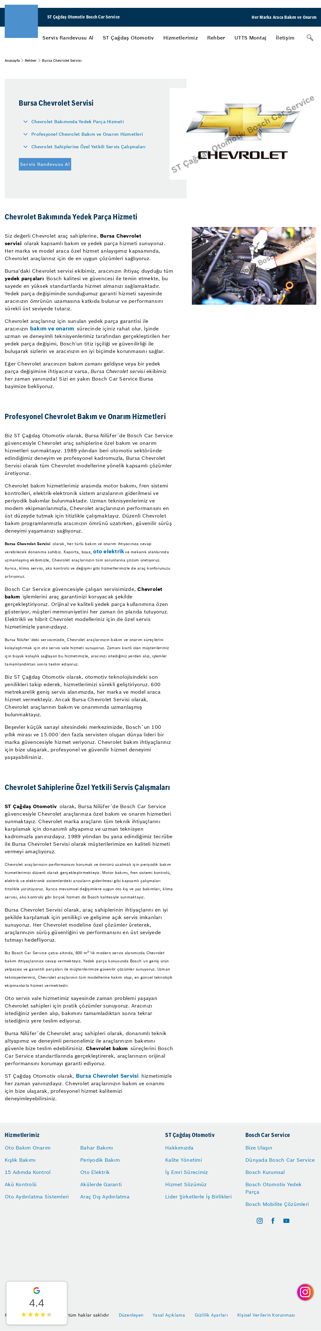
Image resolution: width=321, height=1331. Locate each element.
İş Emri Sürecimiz (186, 1172)
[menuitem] (68, 38)
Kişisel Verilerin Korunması (266, 1315)
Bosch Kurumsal (265, 1172)
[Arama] (310, 37)
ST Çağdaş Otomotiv (128, 37)
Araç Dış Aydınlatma (104, 1196)
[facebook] (272, 1220)
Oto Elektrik (95, 1172)
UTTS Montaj (250, 37)
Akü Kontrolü (21, 1184)
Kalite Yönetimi (183, 1160)
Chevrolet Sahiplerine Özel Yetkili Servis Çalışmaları (88, 147)
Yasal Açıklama (169, 1315)
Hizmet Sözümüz (186, 1184)
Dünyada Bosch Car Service (280, 1160)
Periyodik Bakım (100, 1160)
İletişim (285, 37)
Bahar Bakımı (96, 1147)
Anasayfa (12, 60)
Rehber (216, 37)
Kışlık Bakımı (20, 1160)
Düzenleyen (131, 1315)
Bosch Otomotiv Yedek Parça (273, 1188)
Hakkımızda (179, 1147)
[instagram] (259, 1220)
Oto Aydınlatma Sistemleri (37, 1196)
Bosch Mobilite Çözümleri (277, 1204)
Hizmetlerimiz (180, 37)
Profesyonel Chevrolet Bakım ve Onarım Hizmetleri (87, 134)
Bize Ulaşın (258, 1147)
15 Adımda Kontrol (27, 1172)
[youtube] (286, 1220)
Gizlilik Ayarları (211, 1315)
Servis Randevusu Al (67, 37)
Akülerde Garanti (101, 1184)
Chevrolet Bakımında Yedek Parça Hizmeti (77, 121)
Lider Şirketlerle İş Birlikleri (198, 1196)
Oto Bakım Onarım (27, 1147)
